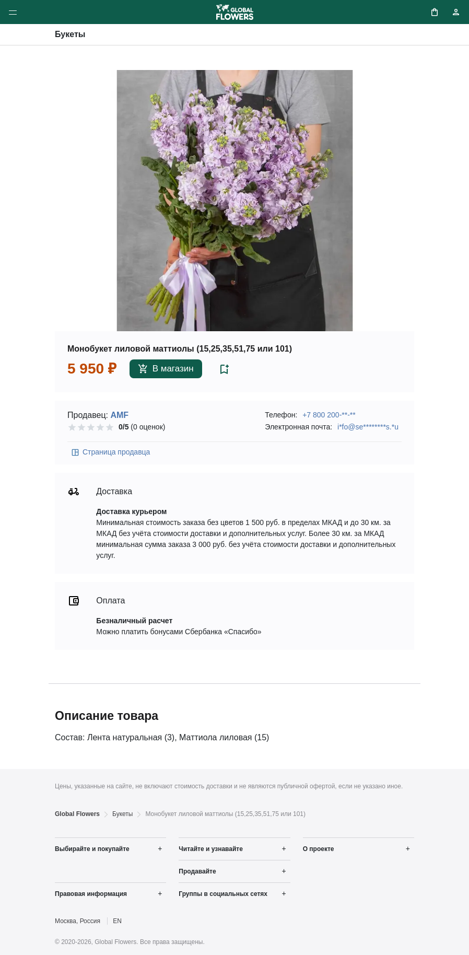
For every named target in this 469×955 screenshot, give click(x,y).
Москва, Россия (77, 921)
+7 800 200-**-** (329, 415)
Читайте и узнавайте (211, 849)
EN (117, 921)
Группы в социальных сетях (223, 894)
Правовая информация (91, 894)
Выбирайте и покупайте (92, 849)
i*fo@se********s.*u (367, 427)
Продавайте (197, 871)
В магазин (166, 369)
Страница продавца (110, 452)
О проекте (318, 849)
